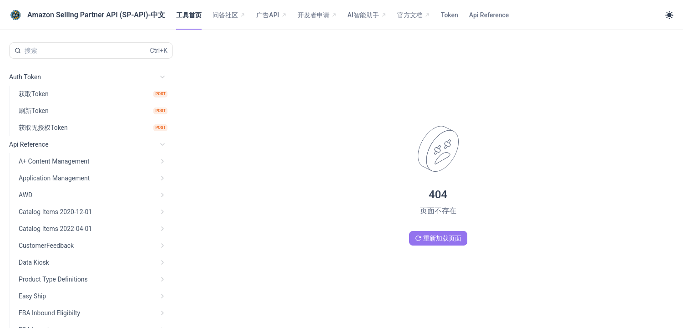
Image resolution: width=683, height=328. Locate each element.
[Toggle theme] (669, 15)
